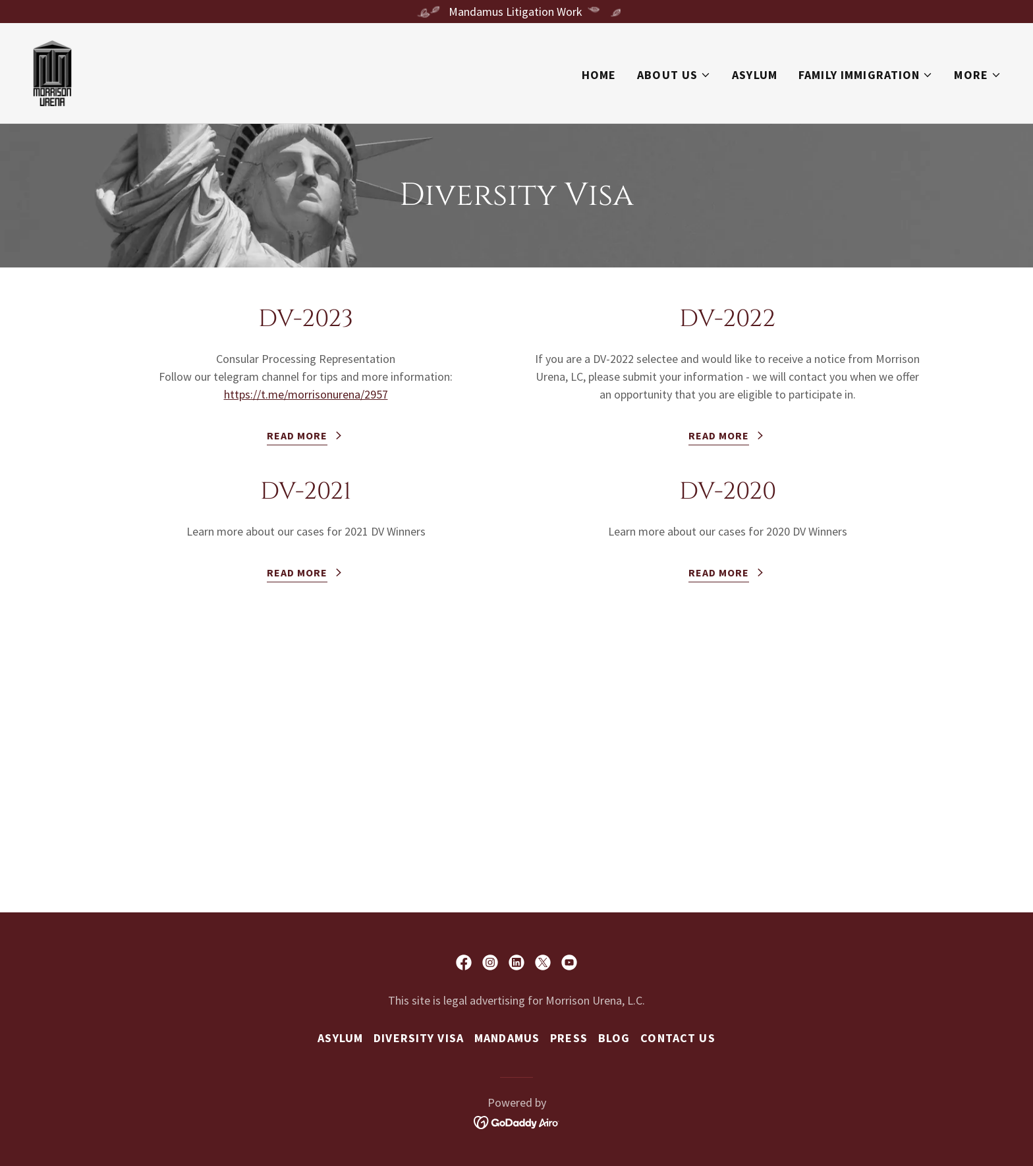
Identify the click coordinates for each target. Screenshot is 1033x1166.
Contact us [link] (677, 1037)
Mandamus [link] (507, 1037)
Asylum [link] (754, 74)
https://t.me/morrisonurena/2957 (306, 394)
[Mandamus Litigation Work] (516, 11)
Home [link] (599, 74)
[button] (674, 75)
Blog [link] (614, 1037)
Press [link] (569, 1037)
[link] (52, 71)
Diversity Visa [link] (419, 1037)
